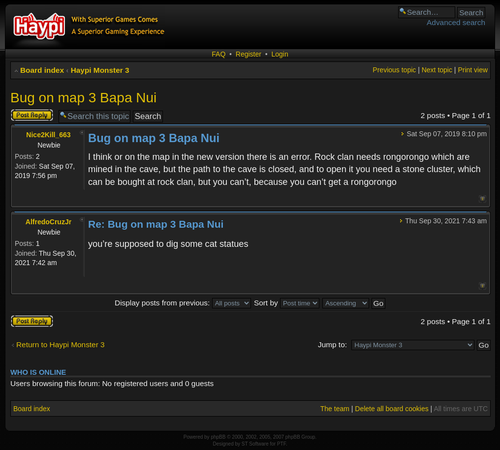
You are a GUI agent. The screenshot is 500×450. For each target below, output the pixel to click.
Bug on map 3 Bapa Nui (83, 97)
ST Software (255, 444)
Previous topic (394, 70)
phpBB (218, 437)
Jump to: (332, 344)
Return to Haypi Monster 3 (60, 344)
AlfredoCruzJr (48, 222)
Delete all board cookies (391, 409)
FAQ (218, 54)
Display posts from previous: (183, 303)
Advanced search (456, 22)
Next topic (437, 70)
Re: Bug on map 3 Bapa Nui (155, 224)
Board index (42, 70)
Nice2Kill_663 (48, 135)
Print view (473, 70)
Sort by (286, 303)
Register (248, 54)
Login (279, 54)
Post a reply (32, 115)
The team (334, 409)
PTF (281, 444)
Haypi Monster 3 (100, 70)
